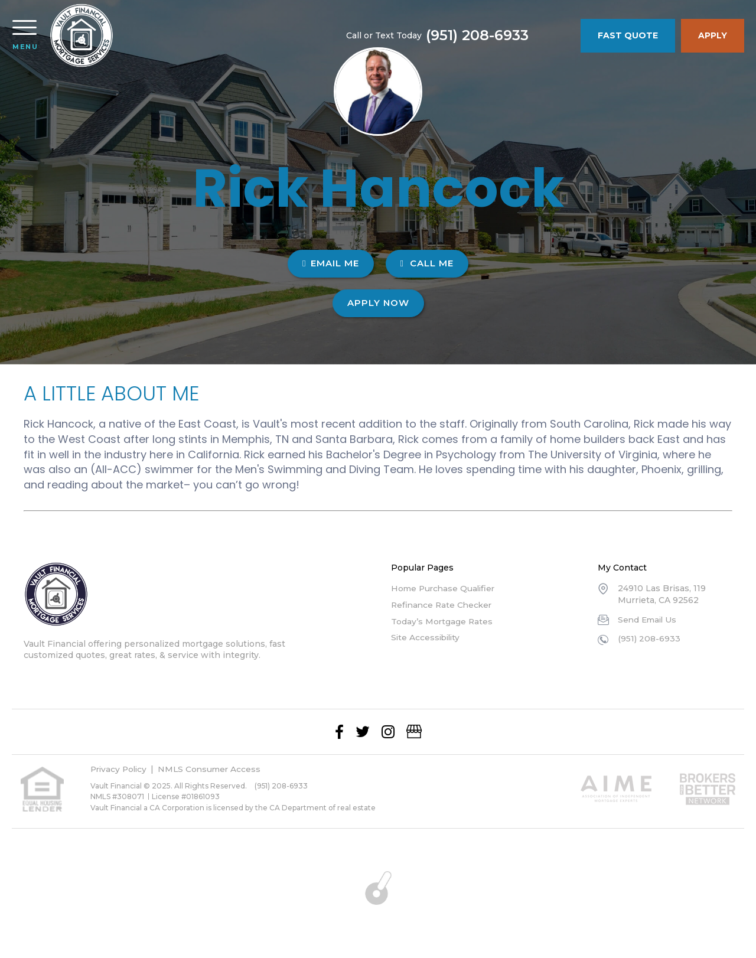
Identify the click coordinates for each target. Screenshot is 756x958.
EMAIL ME (330, 263)
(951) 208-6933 (523, 35)
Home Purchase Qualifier (444, 588)
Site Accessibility (427, 637)
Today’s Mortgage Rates (442, 621)
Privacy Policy (120, 769)
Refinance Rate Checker (443, 604)
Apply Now (378, 302)
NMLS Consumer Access (213, 769)
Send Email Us (648, 619)
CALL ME (427, 263)
